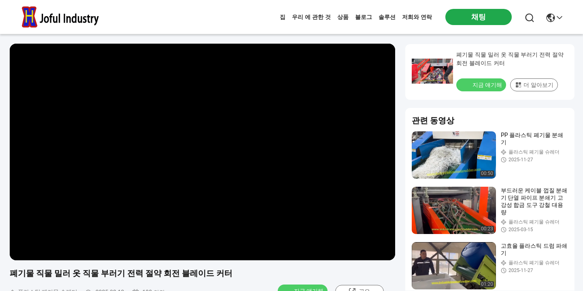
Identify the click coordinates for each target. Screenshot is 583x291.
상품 (343, 17)
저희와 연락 (417, 17)
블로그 (363, 17)
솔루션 (387, 17)
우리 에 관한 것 (311, 17)
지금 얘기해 (482, 84)
